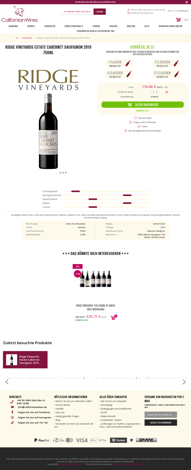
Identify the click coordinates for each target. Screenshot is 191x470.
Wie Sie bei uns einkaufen (113, 401)
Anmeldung (106, 404)
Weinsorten (49, 26)
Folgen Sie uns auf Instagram (34, 417)
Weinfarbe (13, 26)
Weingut (31, 26)
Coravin (96, 26)
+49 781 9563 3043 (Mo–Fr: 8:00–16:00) (148, 9)
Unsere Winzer (63, 404)
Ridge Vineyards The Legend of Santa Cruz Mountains (95, 307)
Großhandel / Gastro (111, 419)
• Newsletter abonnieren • (160, 422)
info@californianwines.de (142, 13)
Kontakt (60, 408)
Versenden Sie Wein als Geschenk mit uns (95, 31)
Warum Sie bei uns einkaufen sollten (74, 401)
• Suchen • (99, 11)
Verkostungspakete (74, 26)
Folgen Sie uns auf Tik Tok (33, 422)
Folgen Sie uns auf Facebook (34, 412)
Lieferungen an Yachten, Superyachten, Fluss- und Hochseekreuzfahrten (120, 425)
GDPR (104, 412)
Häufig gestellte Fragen (67, 416)
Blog (147, 26)
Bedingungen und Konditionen (116, 408)
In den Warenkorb (142, 104)
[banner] (20, 14)
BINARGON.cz (138, 464)
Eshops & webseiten (122, 464)
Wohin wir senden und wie (170, 26)
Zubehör (113, 26)
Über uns (131, 26)
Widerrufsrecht (108, 416)
